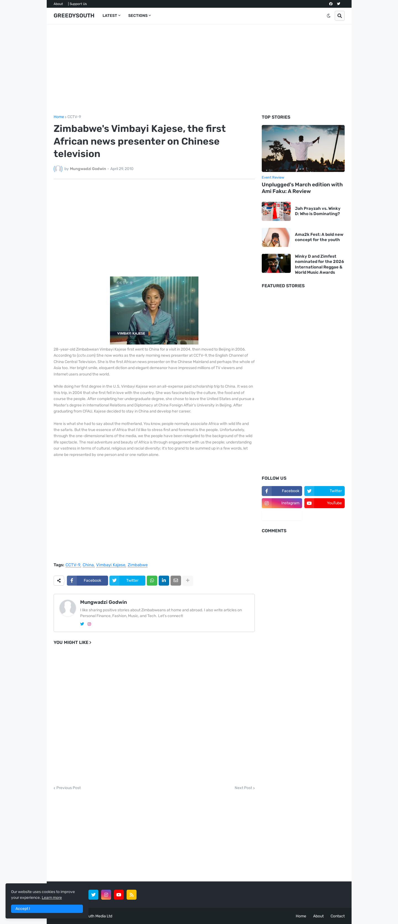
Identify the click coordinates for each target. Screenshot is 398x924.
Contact (338, 916)
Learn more (52, 897)
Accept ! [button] (22, 908)
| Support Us (77, 4)
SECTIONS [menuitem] (138, 15)
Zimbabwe (138, 565)
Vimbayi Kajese (110, 565)
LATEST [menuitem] (110, 15)
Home (59, 117)
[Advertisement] (199, 69)
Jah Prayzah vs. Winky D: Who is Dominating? (318, 211)
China (88, 565)
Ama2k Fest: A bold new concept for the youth (319, 237)
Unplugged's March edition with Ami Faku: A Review (302, 188)
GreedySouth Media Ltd (91, 916)
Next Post (243, 788)
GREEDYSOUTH (74, 15)
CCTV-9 (74, 117)
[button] (329, 16)
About (58, 4)
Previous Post (68, 788)
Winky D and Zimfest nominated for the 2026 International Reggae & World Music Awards (319, 264)
